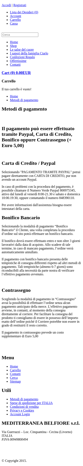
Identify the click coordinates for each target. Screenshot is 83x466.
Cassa (14, 23)
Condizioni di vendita (24, 406)
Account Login (20, 414)
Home (14, 42)
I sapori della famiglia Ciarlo (29, 53)
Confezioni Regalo (22, 57)
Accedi (6, 5)
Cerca (14, 377)
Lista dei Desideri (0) (24, 12)
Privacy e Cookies (22, 410)
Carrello (15, 19)
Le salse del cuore (22, 49)
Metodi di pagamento (24, 100)
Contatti (15, 64)
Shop (13, 46)
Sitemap (15, 381)
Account (15, 16)
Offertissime (18, 61)
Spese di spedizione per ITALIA (31, 403)
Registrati (19, 5)
